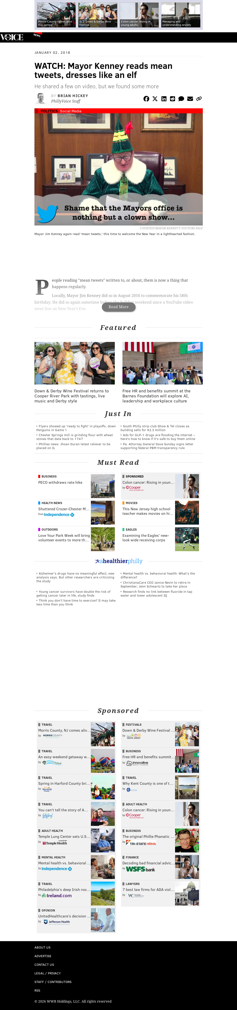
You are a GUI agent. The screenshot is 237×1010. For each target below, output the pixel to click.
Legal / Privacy (47, 973)
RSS (37, 990)
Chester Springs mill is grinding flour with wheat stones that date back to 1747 (74, 437)
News (36, 35)
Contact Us (44, 964)
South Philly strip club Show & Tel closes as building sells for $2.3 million (155, 428)
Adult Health (136, 804)
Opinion (48, 910)
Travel (47, 724)
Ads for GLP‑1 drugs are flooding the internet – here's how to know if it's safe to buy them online (158, 437)
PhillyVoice (11, 37)
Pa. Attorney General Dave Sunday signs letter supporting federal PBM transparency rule (157, 446)
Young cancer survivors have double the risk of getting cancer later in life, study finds (73, 593)
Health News (52, 503)
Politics (49, 110)
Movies (132, 503)
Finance (132, 857)
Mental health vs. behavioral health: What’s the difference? (158, 575)
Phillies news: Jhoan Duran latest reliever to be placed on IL (73, 446)
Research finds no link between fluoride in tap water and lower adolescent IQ (156, 593)
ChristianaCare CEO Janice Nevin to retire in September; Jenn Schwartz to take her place (155, 584)
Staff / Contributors (53, 981)
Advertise (42, 956)
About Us (42, 947)
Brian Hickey (73, 95)
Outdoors (50, 529)
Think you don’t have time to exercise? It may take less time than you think (76, 602)
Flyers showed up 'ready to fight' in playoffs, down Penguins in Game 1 (76, 428)
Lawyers (133, 884)
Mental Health (53, 857)
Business (49, 476)
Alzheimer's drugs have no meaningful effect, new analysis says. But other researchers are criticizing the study (75, 577)
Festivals (134, 724)
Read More (119, 307)
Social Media (71, 110)
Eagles (131, 529)
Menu (229, 37)
